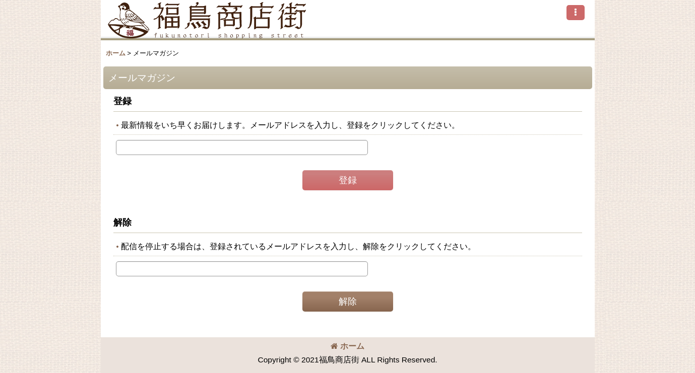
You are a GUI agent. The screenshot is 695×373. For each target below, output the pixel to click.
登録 (122, 101)
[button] (575, 12)
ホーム (347, 346)
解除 (122, 222)
